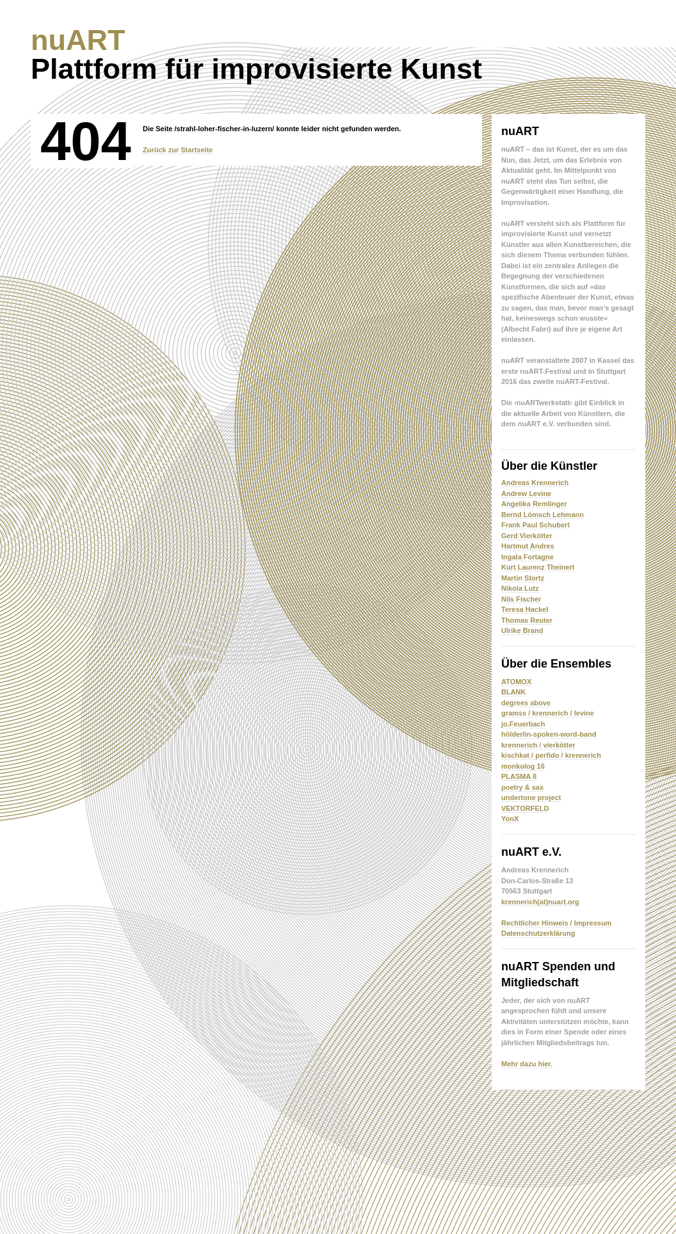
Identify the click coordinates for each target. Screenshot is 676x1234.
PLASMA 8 (518, 776)
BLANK (513, 692)
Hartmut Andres (527, 546)
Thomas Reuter (526, 620)
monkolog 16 (523, 766)
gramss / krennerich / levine (547, 713)
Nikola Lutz (520, 588)
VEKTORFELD (525, 808)
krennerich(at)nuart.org (540, 902)
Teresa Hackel (524, 609)
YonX (510, 818)
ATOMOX (516, 681)
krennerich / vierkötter (538, 745)
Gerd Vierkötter (526, 536)
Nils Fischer (521, 599)
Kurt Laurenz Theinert (537, 567)
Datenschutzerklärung (538, 933)
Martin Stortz (522, 578)
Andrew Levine (526, 493)
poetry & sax (522, 787)
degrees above (526, 703)
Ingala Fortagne (527, 557)
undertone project (531, 797)
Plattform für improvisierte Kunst (256, 54)
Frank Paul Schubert (535, 525)
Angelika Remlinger (534, 504)
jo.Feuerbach (523, 724)
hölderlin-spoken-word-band (549, 734)
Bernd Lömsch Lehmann (542, 514)
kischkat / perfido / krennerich (551, 755)
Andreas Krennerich (534, 482)
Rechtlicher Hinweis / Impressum (556, 923)
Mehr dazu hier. (526, 1064)
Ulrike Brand (522, 630)
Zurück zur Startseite (178, 150)
